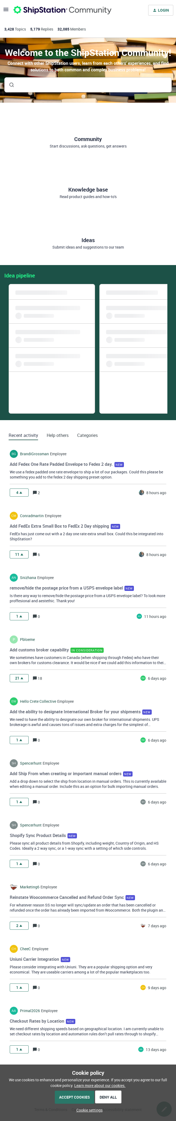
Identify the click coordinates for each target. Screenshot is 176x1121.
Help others (58, 435)
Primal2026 (30, 1011)
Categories (87, 435)
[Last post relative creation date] (156, 493)
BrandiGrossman (34, 454)
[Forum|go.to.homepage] (62, 10)
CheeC (25, 949)
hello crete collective (38, 701)
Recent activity (23, 435)
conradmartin (32, 516)
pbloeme (27, 639)
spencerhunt (31, 763)
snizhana (28, 578)
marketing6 (29, 887)
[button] (88, 1110)
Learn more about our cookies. (100, 1085)
